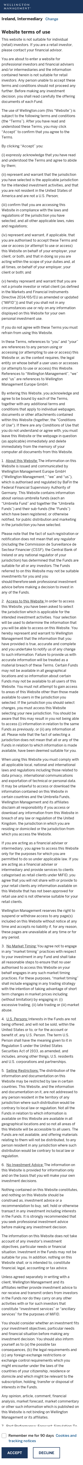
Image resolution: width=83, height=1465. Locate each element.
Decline (46, 1453)
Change (51, 19)
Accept (14, 1453)
